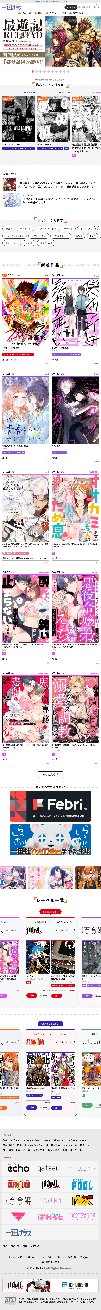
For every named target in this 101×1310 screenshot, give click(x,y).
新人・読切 (11, 243)
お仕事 (26, 1150)
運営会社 (84, 1257)
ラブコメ (24, 229)
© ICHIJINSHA (36, 1268)
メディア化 (38, 1150)
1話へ (31, 995)
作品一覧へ (9, 930)
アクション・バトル (78, 1140)
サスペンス (85, 229)
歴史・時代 (8, 1145)
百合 (78, 236)
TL (3, 1150)
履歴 (40, 13)
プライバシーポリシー (53, 1257)
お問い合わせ (32, 1257)
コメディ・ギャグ (46, 229)
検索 (25, 1246)
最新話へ (44, 996)
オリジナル (45, 243)
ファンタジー (60, 236)
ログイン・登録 (57, 13)
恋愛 (8, 229)
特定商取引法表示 (50, 1262)
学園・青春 (14, 1150)
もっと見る (49, 774)
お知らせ (8, 173)
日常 (19, 1145)
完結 (28, 243)
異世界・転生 (38, 236)
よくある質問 (15, 1257)
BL (91, 236)
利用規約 (72, 1257)
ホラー (67, 229)
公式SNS (78, 13)
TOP (4, 1246)
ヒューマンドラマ (13, 236)
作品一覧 (26, 13)
